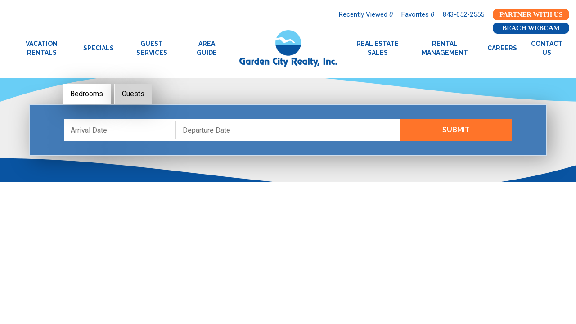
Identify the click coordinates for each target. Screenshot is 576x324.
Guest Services (151, 48)
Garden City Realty (288, 48)
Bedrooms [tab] (86, 94)
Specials (98, 48)
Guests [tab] (133, 94)
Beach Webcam (531, 28)
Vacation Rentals (42, 48)
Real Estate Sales (377, 48)
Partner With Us (531, 14)
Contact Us (546, 48)
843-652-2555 (463, 14)
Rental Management (445, 48)
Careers (502, 48)
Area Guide (207, 48)
